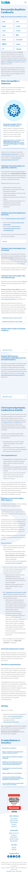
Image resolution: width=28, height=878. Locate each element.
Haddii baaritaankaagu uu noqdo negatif (12, 321)
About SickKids (14, 818)
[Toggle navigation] (25, 2)
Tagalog (18, 44)
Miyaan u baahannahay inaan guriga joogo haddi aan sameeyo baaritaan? (12, 752)
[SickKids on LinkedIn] (19, 856)
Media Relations (14, 841)
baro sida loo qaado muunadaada (13, 563)
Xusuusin (4, 241)
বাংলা (17, 21)
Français (18, 30)
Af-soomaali (19, 39)
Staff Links (14, 849)
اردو (3, 48)
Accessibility (9, 871)
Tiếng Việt (18, 49)
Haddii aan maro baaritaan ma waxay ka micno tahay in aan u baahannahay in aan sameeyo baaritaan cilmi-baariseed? (12, 763)
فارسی (3, 30)
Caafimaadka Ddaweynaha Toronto (9, 154)
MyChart (13, 826)
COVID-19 (17, 422)
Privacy (13, 871)
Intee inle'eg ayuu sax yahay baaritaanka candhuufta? (12, 768)
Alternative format (7, 350)
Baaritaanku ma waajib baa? (9, 748)
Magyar (4, 39)
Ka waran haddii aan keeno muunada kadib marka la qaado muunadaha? (12, 784)
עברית (3, 35)
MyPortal (14, 847)
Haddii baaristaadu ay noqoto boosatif (12, 317)
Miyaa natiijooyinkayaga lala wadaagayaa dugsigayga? (12, 757)
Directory (14, 824)
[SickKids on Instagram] (8, 856)
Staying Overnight (14, 820)
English (4, 26)
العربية (3, 21)
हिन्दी (17, 35)
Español (18, 26)
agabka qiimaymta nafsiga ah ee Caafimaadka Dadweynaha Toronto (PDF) (13, 142)
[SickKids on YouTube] (16, 856)
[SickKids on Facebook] (11, 856)
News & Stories (14, 822)
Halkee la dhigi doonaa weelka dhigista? (12, 773)
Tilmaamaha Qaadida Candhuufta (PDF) (15, 218)
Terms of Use (19, 871)
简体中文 (4, 44)
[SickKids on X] (14, 856)
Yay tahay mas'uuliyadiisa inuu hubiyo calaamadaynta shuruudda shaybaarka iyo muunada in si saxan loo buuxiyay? (12, 778)
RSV (10, 422)
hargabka (5, 422)
